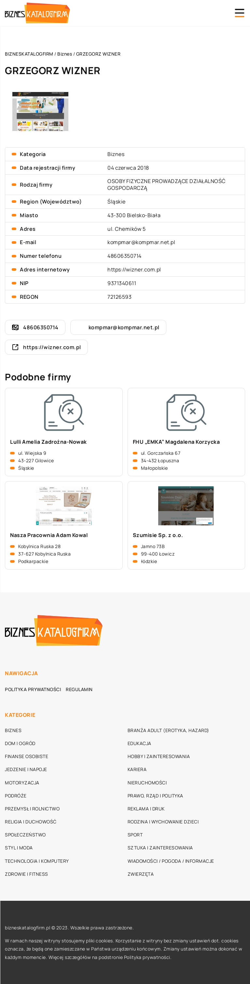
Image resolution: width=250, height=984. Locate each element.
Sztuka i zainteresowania (160, 848)
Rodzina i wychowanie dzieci (163, 822)
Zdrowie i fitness (26, 874)
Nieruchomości (147, 783)
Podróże (16, 796)
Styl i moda (19, 848)
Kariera (137, 769)
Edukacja (139, 743)
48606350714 (124, 255)
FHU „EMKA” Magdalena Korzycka (176, 442)
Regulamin (79, 689)
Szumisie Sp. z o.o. (158, 535)
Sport (135, 835)
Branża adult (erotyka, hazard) (168, 730)
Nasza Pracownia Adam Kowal (49, 535)
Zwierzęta (141, 874)
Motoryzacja (22, 783)
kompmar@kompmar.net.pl (141, 242)
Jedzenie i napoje (26, 769)
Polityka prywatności (33, 689)
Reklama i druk (146, 809)
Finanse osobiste (26, 756)
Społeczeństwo (25, 835)
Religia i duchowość (31, 822)
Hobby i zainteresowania (159, 756)
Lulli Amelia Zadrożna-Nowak (48, 442)
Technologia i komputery (37, 861)
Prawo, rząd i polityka (155, 796)
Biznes (115, 154)
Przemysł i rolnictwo (32, 809)
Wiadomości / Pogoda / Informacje (171, 861)
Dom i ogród (20, 743)
